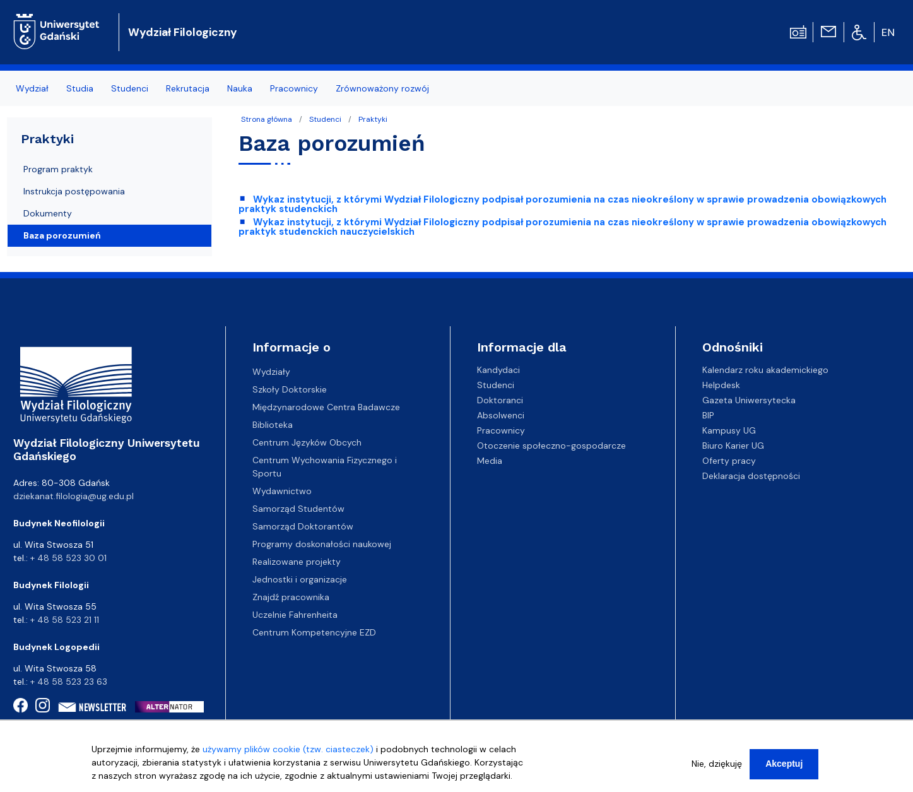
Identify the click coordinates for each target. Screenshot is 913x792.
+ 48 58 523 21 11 (64, 619)
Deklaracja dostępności (751, 476)
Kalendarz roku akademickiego (765, 369)
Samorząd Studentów (298, 508)
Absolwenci (500, 415)
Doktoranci (500, 400)
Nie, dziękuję (717, 767)
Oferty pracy (729, 460)
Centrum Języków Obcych (307, 442)
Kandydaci (498, 369)
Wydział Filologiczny (182, 32)
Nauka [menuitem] (239, 88)
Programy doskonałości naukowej (321, 544)
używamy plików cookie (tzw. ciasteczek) (288, 753)
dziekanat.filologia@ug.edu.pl (73, 496)
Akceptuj (784, 767)
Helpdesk (721, 385)
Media (489, 460)
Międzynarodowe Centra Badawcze (326, 407)
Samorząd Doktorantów (302, 526)
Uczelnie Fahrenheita (295, 614)
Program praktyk (58, 169)
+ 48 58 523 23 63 (68, 681)
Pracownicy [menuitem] (294, 88)
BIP (708, 415)
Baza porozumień (62, 235)
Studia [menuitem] (79, 88)
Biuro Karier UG (733, 445)
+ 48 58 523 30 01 (68, 558)
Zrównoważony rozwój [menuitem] (382, 88)
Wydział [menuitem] (32, 88)
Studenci (325, 119)
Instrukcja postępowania (74, 191)
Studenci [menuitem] (129, 88)
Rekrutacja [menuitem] (187, 88)
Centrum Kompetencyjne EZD (314, 632)
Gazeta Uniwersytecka (749, 400)
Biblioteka (272, 424)
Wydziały (271, 371)
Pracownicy (501, 430)
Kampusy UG (729, 430)
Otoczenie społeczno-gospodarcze (551, 445)
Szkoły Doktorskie (289, 389)
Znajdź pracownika (290, 597)
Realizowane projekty (296, 561)
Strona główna (266, 119)
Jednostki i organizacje (299, 579)
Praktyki (372, 119)
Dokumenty (47, 213)
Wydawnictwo (282, 491)
